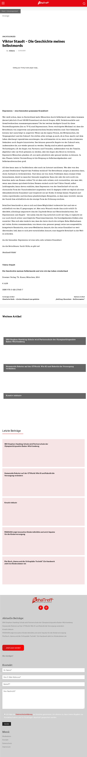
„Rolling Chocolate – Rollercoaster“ (70, 299)
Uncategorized (12, 11)
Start (3, 11)
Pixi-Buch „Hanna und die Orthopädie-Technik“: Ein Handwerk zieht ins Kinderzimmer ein (34, 636)
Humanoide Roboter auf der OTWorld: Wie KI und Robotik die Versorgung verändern (40, 367)
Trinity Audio (25, 68)
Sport (8, 335)
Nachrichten (11, 391)
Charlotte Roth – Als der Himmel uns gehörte (20, 299)
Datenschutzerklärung (24, 714)
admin (12, 51)
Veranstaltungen (13, 362)
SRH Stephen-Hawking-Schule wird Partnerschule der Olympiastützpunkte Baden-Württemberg (41, 340)
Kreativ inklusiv (14, 395)
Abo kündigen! (7, 656)
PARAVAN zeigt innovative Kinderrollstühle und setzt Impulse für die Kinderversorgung (34, 633)
